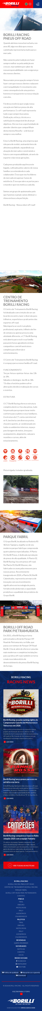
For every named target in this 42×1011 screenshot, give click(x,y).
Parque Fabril (21, 890)
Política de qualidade (10, 972)
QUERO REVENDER (21, 943)
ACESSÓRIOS (21, 913)
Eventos (21, 952)
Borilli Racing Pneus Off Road (21, 884)
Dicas (21, 955)
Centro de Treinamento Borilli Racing (21, 887)
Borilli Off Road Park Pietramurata (21, 893)
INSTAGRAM (21, 964)
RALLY (21, 910)
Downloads (21, 975)
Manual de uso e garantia (30, 972)
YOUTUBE (21, 967)
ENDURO (21, 905)
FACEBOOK (21, 961)
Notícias (21, 949)
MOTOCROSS (21, 908)
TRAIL (21, 902)
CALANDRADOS (21, 916)
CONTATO (21, 896)
